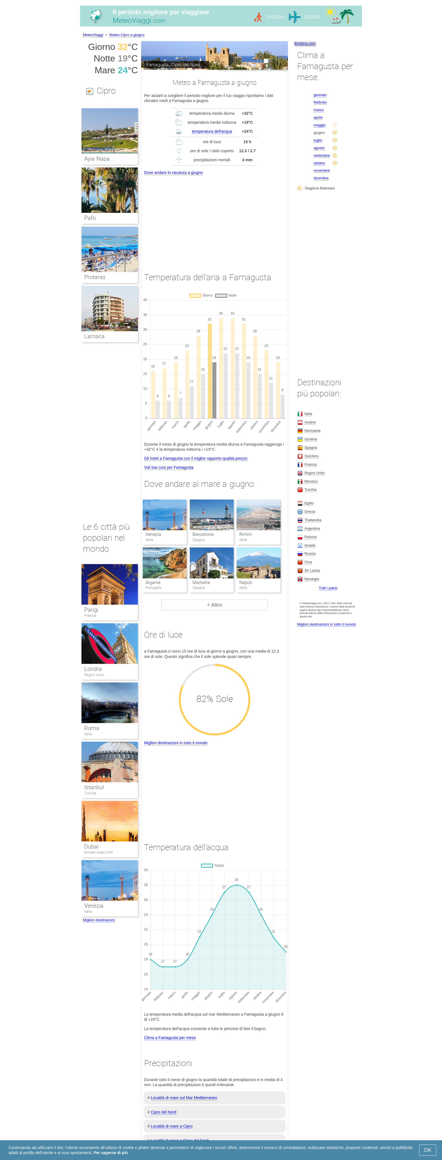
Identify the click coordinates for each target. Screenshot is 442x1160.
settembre (322, 155)
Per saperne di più (111, 1152)
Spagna (310, 447)
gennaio (320, 95)
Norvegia (311, 579)
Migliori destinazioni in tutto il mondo (175, 743)
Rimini (245, 534)
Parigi (91, 609)
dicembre (321, 178)
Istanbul (94, 787)
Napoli (245, 582)
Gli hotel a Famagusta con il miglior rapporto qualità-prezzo (195, 458)
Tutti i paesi (328, 588)
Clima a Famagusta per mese (170, 1037)
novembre (322, 170)
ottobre (319, 163)
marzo (319, 110)
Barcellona (203, 534)
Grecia (309, 511)
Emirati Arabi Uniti (98, 852)
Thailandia (312, 520)
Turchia (90, 793)
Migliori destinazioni (99, 920)
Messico (311, 481)
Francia (90, 615)
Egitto (309, 503)
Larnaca (94, 336)
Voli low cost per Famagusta (168, 467)
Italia (88, 734)
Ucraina (310, 439)
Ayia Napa (97, 158)
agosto (319, 148)
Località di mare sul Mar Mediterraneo (184, 1097)
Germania (312, 430)
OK (428, 1150)
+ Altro (214, 605)
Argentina (312, 528)
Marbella (201, 582)
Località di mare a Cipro (172, 1126)
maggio (320, 125)
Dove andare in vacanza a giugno (173, 172)
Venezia (153, 534)
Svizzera (311, 456)
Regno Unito (94, 675)
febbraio (320, 102)
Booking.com (304, 43)
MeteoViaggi (93, 35)
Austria (310, 422)
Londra (93, 669)
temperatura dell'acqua (212, 131)
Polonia (310, 537)
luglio (318, 140)
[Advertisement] (214, 218)
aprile (318, 117)
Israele (309, 545)
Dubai (91, 846)
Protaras (94, 277)
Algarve (152, 582)
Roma (91, 728)
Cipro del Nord (163, 1112)
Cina (308, 562)
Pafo (90, 218)
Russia (310, 553)
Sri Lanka (312, 570)
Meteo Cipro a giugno (126, 35)
